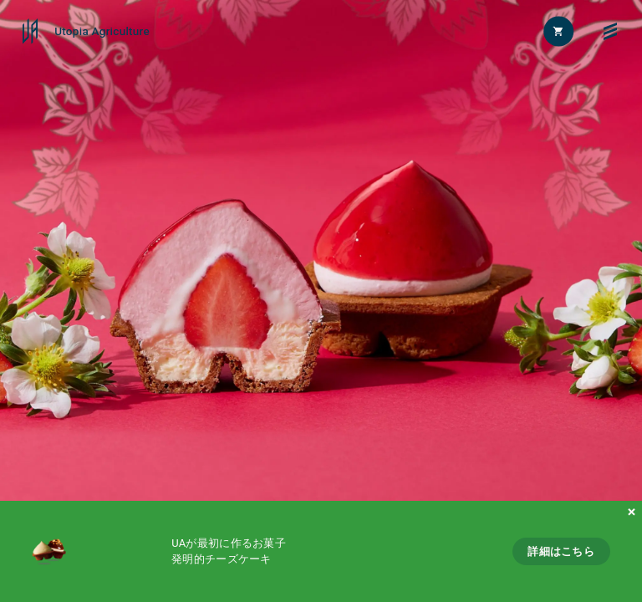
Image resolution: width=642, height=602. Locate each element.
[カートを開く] (559, 31)
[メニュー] (610, 31)
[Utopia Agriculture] (30, 31)
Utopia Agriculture (102, 31)
